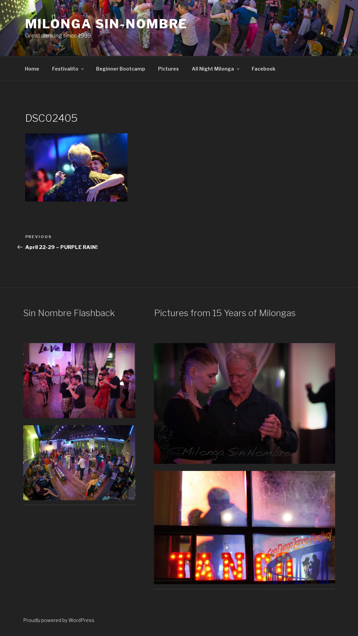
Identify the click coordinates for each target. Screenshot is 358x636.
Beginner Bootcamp (120, 69)
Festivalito (68, 69)
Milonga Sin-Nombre (106, 23)
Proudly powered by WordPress (58, 620)
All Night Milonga (216, 69)
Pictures (168, 69)
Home (32, 69)
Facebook (263, 69)
